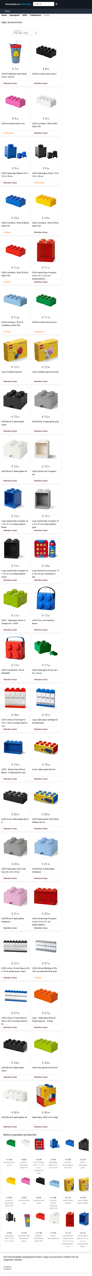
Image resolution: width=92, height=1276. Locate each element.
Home (7, 11)
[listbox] (25, 33)
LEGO (7, 1268)
